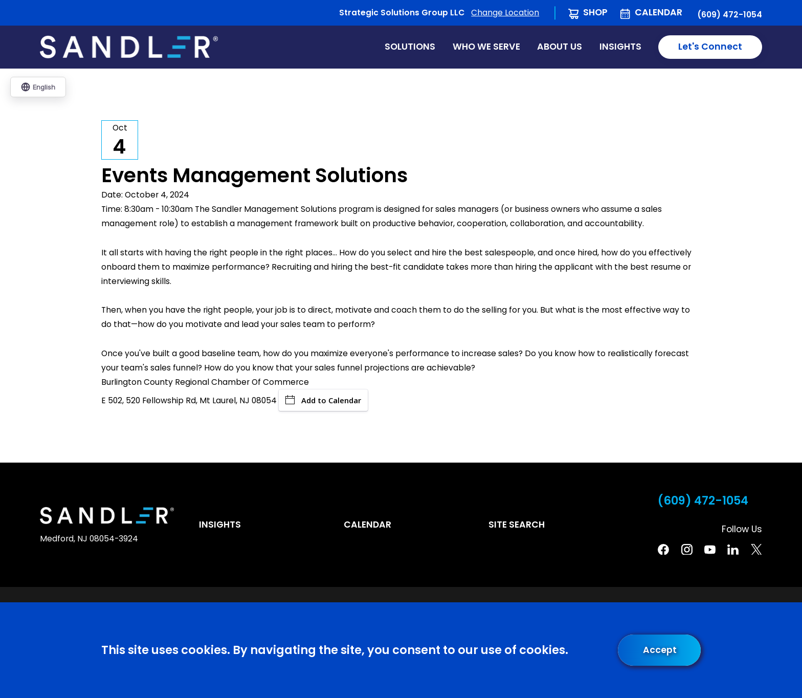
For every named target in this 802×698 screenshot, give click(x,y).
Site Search (516, 524)
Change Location (505, 12)
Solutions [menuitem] (410, 46)
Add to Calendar (323, 400)
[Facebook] (663, 549)
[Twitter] (756, 549)
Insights (220, 524)
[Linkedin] (733, 549)
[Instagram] (687, 549)
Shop (595, 12)
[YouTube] (710, 549)
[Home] (129, 47)
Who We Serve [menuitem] (486, 46)
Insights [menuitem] (620, 46)
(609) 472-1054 (729, 15)
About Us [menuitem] (559, 46)
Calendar (658, 12)
